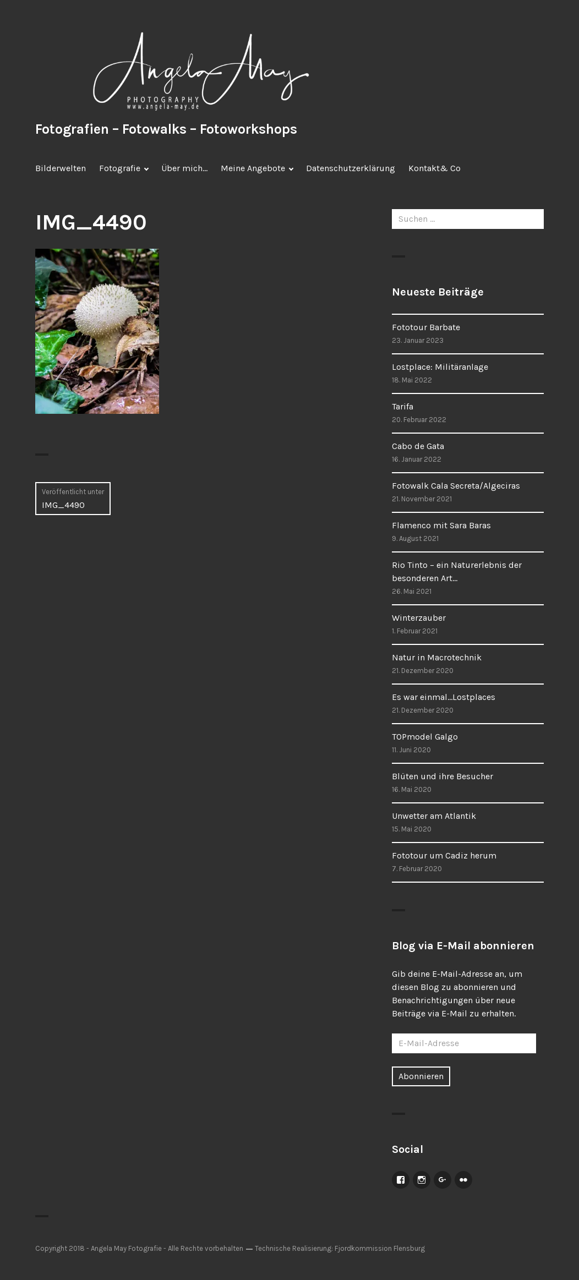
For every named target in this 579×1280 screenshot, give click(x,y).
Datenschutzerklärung (350, 168)
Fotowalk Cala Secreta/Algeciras (456, 485)
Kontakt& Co (434, 168)
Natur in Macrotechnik (437, 657)
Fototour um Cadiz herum (444, 855)
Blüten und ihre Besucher (442, 776)
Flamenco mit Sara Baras (441, 525)
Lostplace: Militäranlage (440, 367)
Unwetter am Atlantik (434, 816)
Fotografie (119, 168)
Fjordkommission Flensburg (380, 1248)
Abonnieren (421, 1076)
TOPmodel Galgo (425, 736)
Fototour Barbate (426, 327)
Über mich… (184, 168)
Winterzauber (419, 617)
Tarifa (402, 406)
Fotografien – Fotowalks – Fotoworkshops (166, 129)
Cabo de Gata (418, 446)
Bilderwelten (60, 168)
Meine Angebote (253, 168)
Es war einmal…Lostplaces (443, 697)
